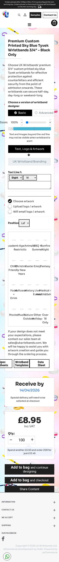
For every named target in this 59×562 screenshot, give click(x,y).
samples (35, 15)
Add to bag (29, 469)
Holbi (40, 549)
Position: (13, 223)
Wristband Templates (21, 363)
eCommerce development (18, 549)
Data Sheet (41, 363)
